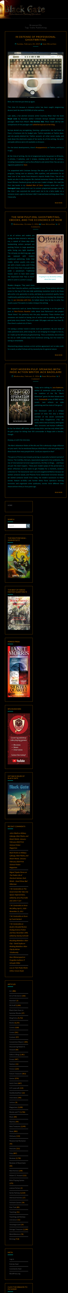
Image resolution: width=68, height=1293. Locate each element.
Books (11, 1023)
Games (11, 1078)
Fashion (12, 1064)
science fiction (14, 1188)
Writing (12, 1239)
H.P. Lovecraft (14, 1088)
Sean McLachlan (49, 44)
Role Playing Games (16, 1180)
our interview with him (22, 300)
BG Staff (12, 1005)
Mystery (12, 1121)
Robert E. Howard (15, 1175)
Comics (12, 1027)
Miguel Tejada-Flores (17, 872)
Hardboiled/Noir (15, 1093)
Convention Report (16, 1042)
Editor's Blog (14, 1054)
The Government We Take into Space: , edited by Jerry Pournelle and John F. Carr (18, 895)
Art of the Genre (15, 996)
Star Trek (12, 1207)
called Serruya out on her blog (44, 124)
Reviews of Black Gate (17, 1163)
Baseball (12, 1000)
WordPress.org (14, 1273)
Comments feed (15, 1269)
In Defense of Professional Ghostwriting (36, 38)
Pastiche (12, 1148)
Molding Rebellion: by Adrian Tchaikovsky (18, 949)
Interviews (13, 1097)
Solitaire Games (15, 1202)
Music (11, 1117)
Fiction (12, 1069)
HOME (10, 505)
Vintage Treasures (16, 1229)
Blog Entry (13, 1018)
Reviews (12, 1158)
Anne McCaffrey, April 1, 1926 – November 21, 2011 (18, 908)
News (11, 1131)
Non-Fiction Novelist (22, 311)
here (25, 165)
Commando (43, 399)
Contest (12, 1037)
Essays (11, 1059)
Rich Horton (13, 1171)
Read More (59, 203)
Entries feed (13, 1264)
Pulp (11, 1153)
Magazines (13, 1107)
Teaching (12, 1212)
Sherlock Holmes (15, 1197)
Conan (11, 1032)
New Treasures (14, 1126)
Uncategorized (14, 1224)
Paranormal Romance (17, 1141)
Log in (11, 1259)
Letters (12, 1102)
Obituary (12, 1136)
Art (10, 991)
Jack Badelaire (57, 387)
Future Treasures (15, 1074)
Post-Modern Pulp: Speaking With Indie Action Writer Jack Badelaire (36, 370)
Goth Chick (13, 1083)
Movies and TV (14, 1112)
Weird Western (14, 1234)
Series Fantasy (14, 1193)
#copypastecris (41, 147)
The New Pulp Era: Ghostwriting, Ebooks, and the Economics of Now (35, 218)
